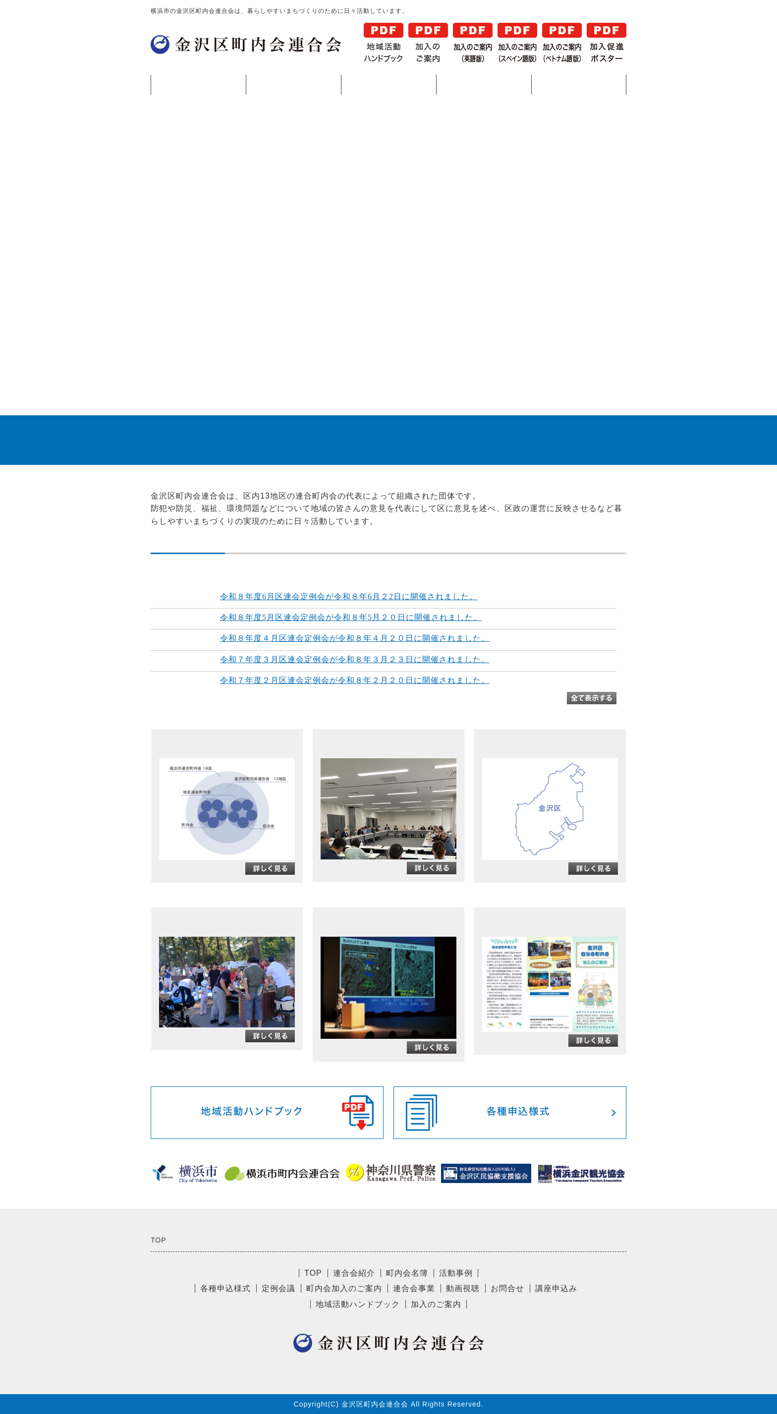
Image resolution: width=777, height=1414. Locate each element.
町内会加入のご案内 (344, 1288)
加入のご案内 (436, 1304)
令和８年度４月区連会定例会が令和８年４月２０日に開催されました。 (355, 638)
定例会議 (278, 1288)
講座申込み (556, 1288)
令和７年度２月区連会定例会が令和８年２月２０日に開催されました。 (355, 680)
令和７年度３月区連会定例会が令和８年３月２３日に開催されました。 (355, 659)
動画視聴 (463, 1288)
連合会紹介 (293, 85)
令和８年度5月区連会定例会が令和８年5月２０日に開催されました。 (351, 617)
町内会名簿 (388, 85)
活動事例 (483, 85)
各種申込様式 (579, 85)
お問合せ (507, 1288)
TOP (198, 85)
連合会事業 (414, 1288)
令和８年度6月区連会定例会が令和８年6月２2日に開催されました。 (349, 596)
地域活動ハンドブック (358, 1304)
